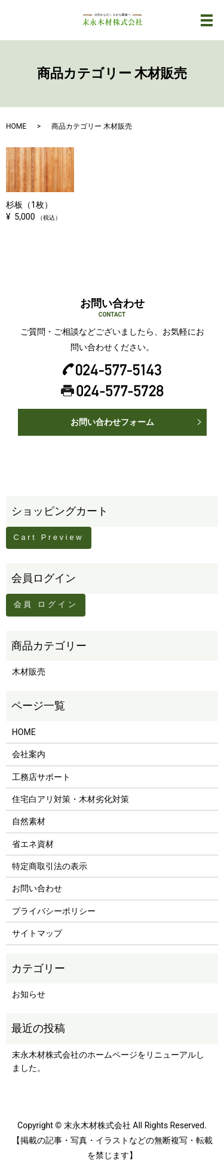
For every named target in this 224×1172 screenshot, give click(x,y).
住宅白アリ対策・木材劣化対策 (70, 799)
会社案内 (28, 754)
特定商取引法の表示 (49, 866)
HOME (16, 126)
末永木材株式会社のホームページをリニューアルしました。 (108, 1061)
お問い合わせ (37, 888)
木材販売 (28, 671)
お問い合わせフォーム (112, 422)
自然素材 (28, 821)
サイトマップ (37, 933)
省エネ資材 (33, 844)
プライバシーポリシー (54, 911)
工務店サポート (41, 777)
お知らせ (28, 994)
